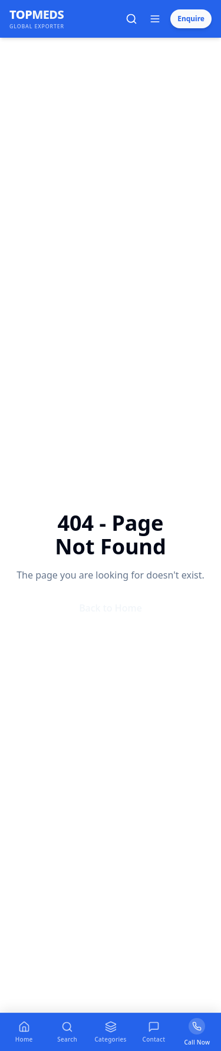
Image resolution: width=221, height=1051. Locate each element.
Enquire (190, 19)
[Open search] (131, 18)
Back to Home (110, 607)
